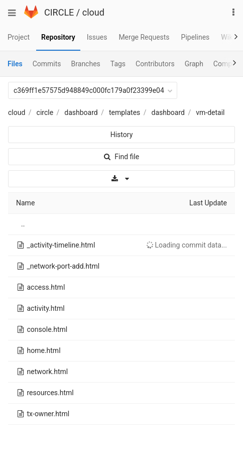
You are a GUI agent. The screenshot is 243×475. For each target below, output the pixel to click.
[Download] (121, 178)
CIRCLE (59, 12)
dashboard (80, 112)
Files (15, 64)
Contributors (155, 64)
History (121, 135)
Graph (194, 64)
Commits (47, 64)
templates (124, 112)
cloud (93, 12)
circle (45, 112)
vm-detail (210, 112)
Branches (85, 64)
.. (23, 224)
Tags (118, 64)
